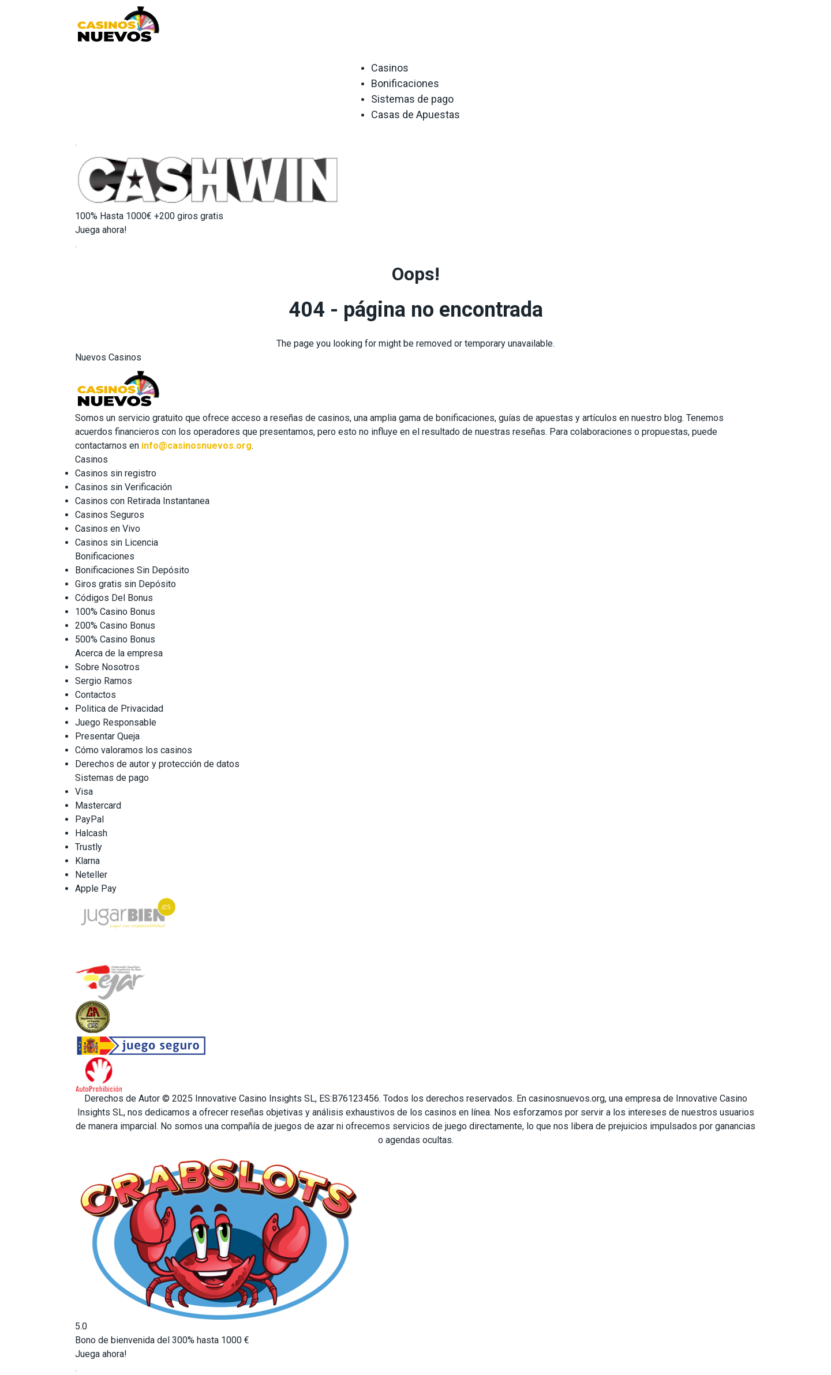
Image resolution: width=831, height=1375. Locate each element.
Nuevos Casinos (108, 357)
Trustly (88, 846)
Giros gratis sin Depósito (125, 583)
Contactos (95, 694)
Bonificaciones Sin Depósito (132, 570)
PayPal (89, 819)
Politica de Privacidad (119, 708)
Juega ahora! (101, 229)
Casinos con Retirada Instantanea (142, 500)
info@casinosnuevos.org (196, 445)
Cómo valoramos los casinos (133, 750)
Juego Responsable (115, 722)
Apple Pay (96, 888)
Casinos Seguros (109, 514)
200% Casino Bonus (115, 625)
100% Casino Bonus (115, 611)
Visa (84, 791)
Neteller (91, 874)
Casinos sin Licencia (116, 542)
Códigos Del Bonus (114, 597)
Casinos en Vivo (107, 528)
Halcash (91, 833)
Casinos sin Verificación (123, 487)
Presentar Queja (107, 736)
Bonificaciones (405, 83)
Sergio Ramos (103, 680)
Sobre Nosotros (107, 667)
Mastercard (98, 805)
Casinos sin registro (115, 473)
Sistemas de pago (412, 99)
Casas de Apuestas (415, 114)
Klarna (87, 860)
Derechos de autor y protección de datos (157, 763)
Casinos (390, 68)
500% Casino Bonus (115, 639)
